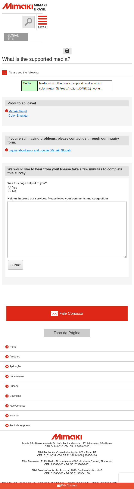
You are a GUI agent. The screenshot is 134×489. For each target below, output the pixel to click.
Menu (40, 22)
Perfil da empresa (20, 425)
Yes (12, 187)
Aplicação (15, 366)
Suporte (14, 386)
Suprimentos (17, 376)
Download (15, 395)
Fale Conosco (17, 405)
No (12, 191)
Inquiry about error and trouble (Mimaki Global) (40, 150)
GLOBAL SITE (13, 37)
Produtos (15, 356)
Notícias (14, 415)
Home (13, 346)
